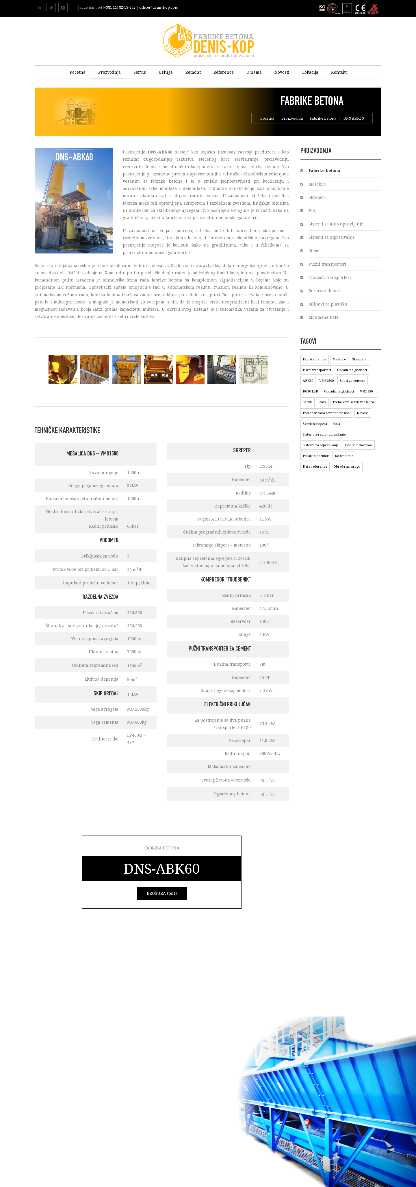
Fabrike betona (323, 119)
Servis (139, 72)
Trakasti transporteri (330, 277)
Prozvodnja (109, 72)
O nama (254, 72)
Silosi (314, 250)
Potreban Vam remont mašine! (327, 413)
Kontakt (339, 72)
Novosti (281, 72)
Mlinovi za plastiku (328, 304)
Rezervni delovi (324, 290)
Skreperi (317, 197)
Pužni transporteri (327, 264)
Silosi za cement (352, 380)
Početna (78, 72)
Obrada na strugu (346, 466)
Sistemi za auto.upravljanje (336, 224)
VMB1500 (326, 380)
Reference (223, 72)
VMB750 (366, 391)
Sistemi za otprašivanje (332, 237)
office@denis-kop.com (158, 7)
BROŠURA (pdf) (162, 893)
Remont (193, 72)
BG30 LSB (310, 391)
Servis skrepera (315, 423)
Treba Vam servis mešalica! (354, 402)
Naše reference (315, 466)
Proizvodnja (292, 119)
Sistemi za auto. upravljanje (324, 434)
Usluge (166, 72)
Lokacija (310, 72)
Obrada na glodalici (352, 370)
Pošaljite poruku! (316, 455)
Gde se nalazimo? (358, 445)
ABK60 (308, 380)
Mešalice (317, 184)
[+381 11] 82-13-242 (119, 7)
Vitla (313, 210)
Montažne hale (324, 317)
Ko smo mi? (344, 455)
